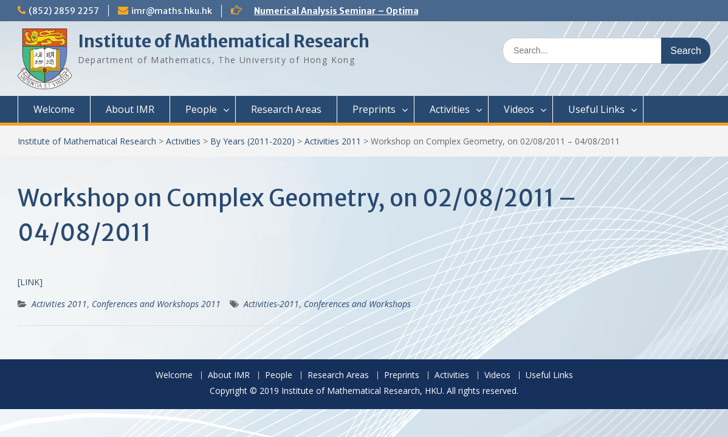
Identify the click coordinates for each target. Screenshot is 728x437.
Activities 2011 (332, 141)
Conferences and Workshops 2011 (156, 304)
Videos (519, 109)
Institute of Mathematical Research (223, 41)
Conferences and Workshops (357, 304)
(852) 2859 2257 (64, 10)
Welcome (54, 109)
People (201, 109)
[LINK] (30, 282)
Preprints (374, 109)
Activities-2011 (271, 304)
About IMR (130, 109)
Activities (450, 109)
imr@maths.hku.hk (171, 10)
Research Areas (286, 109)
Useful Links (596, 109)
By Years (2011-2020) (252, 141)
